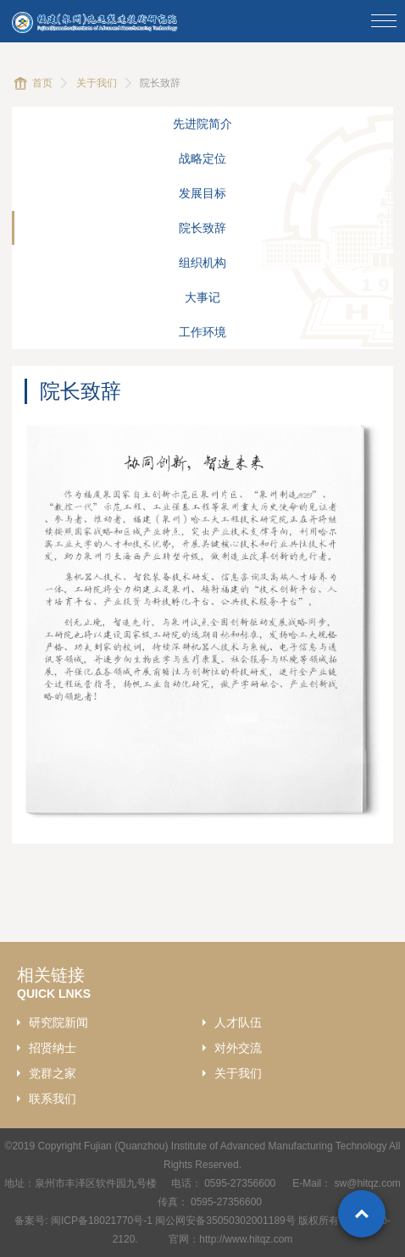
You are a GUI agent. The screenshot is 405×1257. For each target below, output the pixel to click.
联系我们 (52, 1098)
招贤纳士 (52, 1048)
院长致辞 (202, 228)
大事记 (202, 297)
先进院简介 (202, 123)
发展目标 (202, 193)
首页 (42, 83)
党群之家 (52, 1073)
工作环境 (202, 332)
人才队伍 (238, 1022)
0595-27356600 (240, 1183)
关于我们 (96, 83)
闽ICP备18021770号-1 (102, 1221)
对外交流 (238, 1048)
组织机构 (202, 262)
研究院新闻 (58, 1022)
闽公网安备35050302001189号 (225, 1221)
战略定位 (202, 158)
